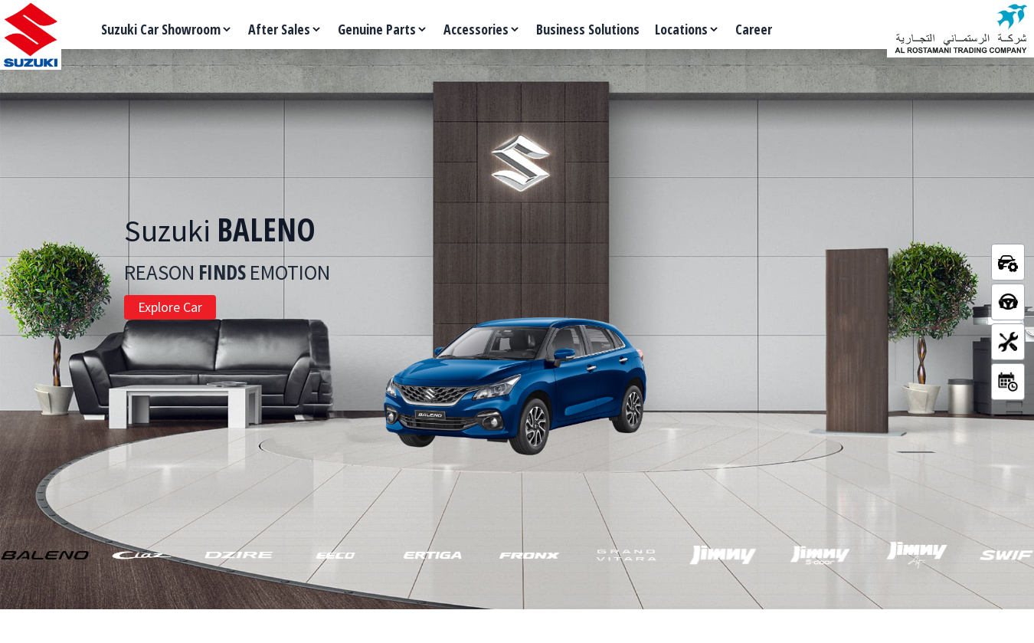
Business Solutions (588, 29)
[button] (45, 555)
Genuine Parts (383, 29)
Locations (687, 29)
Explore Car (170, 307)
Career (753, 29)
